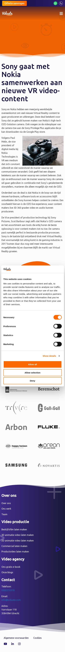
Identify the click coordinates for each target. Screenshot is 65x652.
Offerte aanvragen (14, 3)
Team (4, 514)
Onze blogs (7, 572)
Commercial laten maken (14, 546)
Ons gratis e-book (10, 567)
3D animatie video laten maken (17, 535)
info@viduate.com (11, 600)
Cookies (37, 638)
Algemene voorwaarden (16, 638)
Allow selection (32, 372)
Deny (32, 380)
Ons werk (6, 508)
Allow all (32, 364)
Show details (49, 356)
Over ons (6, 503)
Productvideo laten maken (15, 551)
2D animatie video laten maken (17, 540)
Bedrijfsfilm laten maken (14, 529)
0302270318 (7, 590)
